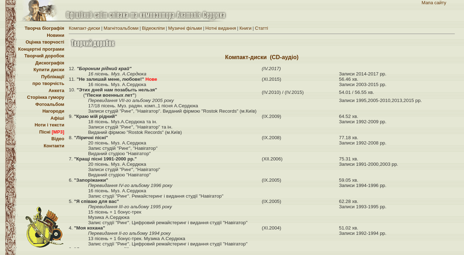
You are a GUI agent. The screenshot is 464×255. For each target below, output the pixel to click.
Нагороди (53, 111)
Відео (57, 138)
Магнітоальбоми (120, 28)
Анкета (56, 90)
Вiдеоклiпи (153, 28)
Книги (245, 28)
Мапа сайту (433, 2)
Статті (261, 28)
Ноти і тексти (49, 125)
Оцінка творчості (45, 42)
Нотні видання (220, 28)
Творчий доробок (44, 55)
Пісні (51, 132)
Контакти (54, 145)
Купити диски (48, 69)
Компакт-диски (84, 28)
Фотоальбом (49, 104)
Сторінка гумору (45, 97)
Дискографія (49, 63)
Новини (55, 35)
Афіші (57, 118)
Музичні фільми (185, 28)
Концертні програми (41, 49)
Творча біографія (44, 28)
